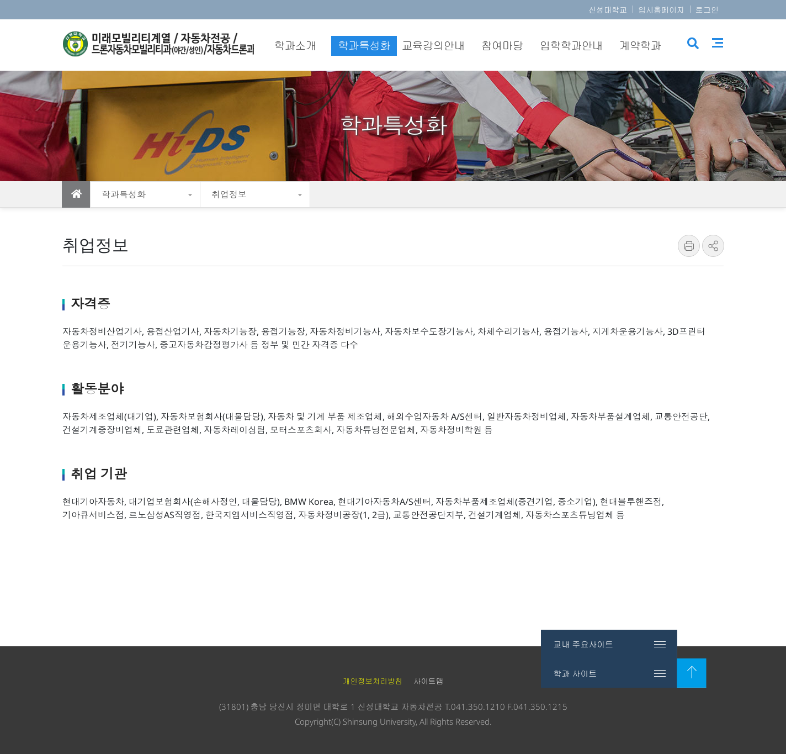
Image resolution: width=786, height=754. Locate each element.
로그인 (707, 9)
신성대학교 (607, 9)
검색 (693, 45)
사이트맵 (718, 44)
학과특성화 (124, 194)
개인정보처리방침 (372, 681)
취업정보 (229, 194)
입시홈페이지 (661, 9)
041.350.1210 (478, 706)
